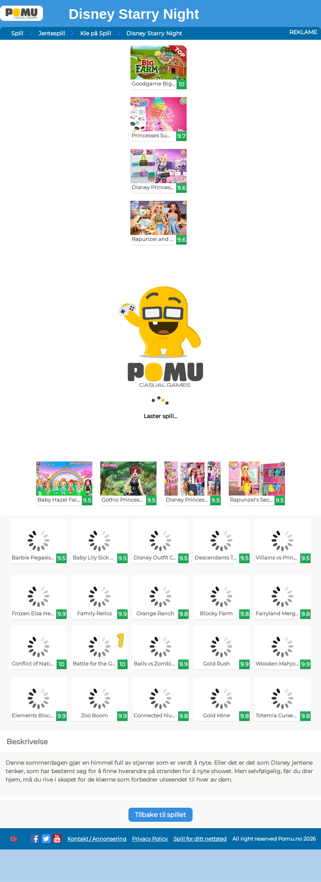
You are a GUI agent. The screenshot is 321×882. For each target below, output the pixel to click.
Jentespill (52, 33)
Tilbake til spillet (160, 815)
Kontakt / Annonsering (96, 839)
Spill (17, 33)
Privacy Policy (150, 839)
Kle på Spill (95, 33)
